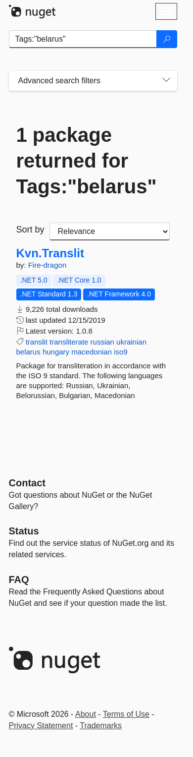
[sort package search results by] (109, 231)
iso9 (121, 352)
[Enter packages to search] (83, 39)
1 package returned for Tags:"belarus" (86, 160)
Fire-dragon (47, 265)
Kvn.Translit (50, 253)
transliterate (68, 342)
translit (37, 342)
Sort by (30, 229)
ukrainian (131, 342)
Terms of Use (126, 714)
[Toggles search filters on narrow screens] (166, 81)
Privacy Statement (41, 725)
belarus (28, 352)
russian (102, 342)
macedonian (91, 352)
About (85, 714)
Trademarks (101, 725)
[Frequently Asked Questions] (19, 579)
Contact (27, 482)
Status (24, 530)
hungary (56, 352)
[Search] (166, 39)
